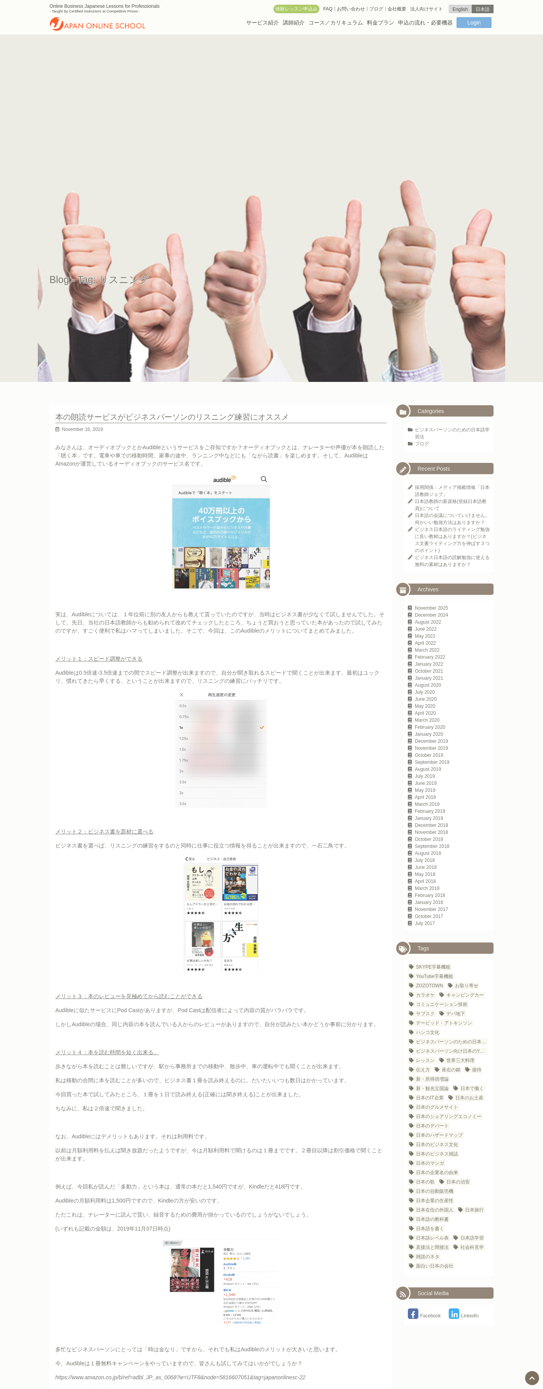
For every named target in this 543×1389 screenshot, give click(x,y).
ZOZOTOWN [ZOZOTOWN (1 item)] (429, 985)
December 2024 (431, 615)
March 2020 (427, 720)
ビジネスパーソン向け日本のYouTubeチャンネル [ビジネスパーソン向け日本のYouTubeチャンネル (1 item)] (451, 1051)
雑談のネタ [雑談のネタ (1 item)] (427, 1256)
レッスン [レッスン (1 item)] (425, 1060)
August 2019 (428, 769)
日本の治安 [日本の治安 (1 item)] (458, 1182)
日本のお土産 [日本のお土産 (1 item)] (469, 1098)
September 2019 (432, 762)
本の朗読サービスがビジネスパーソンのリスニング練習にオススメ (172, 417)
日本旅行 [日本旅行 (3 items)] (474, 1210)
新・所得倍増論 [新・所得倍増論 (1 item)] (432, 1079)
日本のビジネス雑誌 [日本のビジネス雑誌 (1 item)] (437, 1154)
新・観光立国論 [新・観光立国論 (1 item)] (432, 1088)
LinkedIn (464, 1316)
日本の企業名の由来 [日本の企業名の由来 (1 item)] (437, 1172)
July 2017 (425, 923)
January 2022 (429, 664)
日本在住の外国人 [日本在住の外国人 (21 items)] (434, 1210)
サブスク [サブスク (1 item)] (425, 1013)
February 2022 (430, 657)
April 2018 (425, 881)
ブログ (422, 444)
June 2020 (426, 699)
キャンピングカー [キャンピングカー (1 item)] (465, 995)
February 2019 (430, 811)
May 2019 (425, 790)
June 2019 (426, 783)
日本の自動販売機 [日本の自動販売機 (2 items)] (434, 1191)
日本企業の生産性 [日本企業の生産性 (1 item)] (434, 1200)
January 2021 (429, 678)
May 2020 (425, 706)
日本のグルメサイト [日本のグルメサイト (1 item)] (437, 1107)
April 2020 (425, 713)
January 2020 (429, 734)
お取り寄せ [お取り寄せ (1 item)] (466, 985)
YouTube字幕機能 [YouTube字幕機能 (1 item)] (434, 976)
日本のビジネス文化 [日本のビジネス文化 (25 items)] (437, 1144)
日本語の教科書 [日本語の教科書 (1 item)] (432, 1219)
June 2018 (426, 867)
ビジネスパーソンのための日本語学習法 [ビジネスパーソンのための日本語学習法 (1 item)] (451, 1041)
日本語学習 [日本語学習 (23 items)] (472, 1238)
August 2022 (428, 622)
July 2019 (425, 776)
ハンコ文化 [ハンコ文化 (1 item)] (427, 1032)
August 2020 (428, 685)
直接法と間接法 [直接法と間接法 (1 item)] (432, 1247)
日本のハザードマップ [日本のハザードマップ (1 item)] (439, 1135)
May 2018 (425, 874)
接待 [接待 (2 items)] (476, 1070)
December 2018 (431, 825)
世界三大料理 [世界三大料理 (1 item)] (460, 1060)
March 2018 (427, 888)
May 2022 (425, 636)
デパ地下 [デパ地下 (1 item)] (455, 1013)
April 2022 (425, 643)
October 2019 (429, 755)
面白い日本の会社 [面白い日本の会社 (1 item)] (434, 1266)
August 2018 (428, 853)
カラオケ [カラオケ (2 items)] (425, 995)
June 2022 (426, 629)
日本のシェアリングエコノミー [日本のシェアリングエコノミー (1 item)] (448, 1116)
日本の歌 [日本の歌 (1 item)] (425, 1182)
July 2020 (425, 692)
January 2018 (429, 902)
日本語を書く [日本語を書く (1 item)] (430, 1228)
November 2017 (431, 909)
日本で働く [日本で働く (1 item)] (472, 1088)
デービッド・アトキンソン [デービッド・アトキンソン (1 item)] (444, 1023)
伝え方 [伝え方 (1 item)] (423, 1070)
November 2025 (431, 608)
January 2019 (429, 818)
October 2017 (429, 916)
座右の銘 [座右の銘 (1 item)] (451, 1070)
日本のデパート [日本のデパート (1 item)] (432, 1126)
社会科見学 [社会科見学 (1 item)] (472, 1247)
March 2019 (427, 804)
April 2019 (425, 797)
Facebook (424, 1316)
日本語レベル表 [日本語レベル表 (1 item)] (432, 1238)
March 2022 (427, 650)
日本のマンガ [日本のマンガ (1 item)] (430, 1163)
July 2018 (425, 860)
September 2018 (432, 846)
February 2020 (430, 727)
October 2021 (429, 671)
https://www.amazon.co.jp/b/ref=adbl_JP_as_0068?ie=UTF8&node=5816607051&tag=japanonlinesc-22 (180, 1377)
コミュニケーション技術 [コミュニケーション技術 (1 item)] (441, 1004)
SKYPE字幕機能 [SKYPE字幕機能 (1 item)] (433, 967)
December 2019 (431, 741)
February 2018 (430, 895)
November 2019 (431, 748)
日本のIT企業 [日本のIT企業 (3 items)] (430, 1098)
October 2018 (429, 839)
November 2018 (431, 832)
